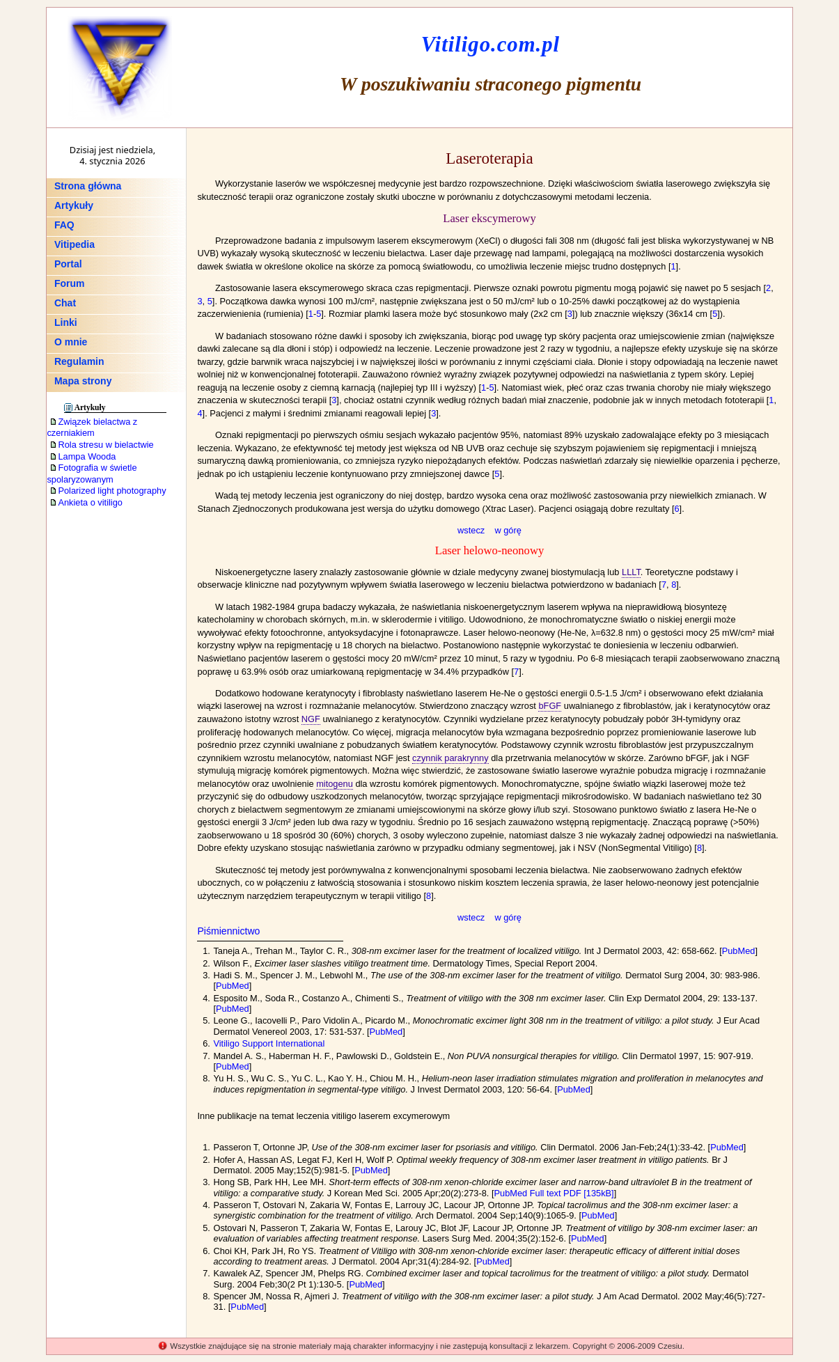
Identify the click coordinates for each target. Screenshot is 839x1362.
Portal (68, 263)
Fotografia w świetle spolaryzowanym (91, 473)
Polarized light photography (107, 490)
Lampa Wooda (82, 456)
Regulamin (79, 361)
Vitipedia (74, 244)
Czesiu (670, 1346)
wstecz (471, 530)
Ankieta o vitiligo (85, 502)
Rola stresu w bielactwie (101, 444)
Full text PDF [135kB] (572, 1193)
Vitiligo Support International (268, 1043)
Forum (69, 283)
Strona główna (87, 185)
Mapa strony (82, 380)
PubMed (738, 951)
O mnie (70, 341)
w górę (507, 530)
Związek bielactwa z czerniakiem (92, 427)
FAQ (64, 224)
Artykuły (73, 205)
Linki (65, 322)
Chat (65, 302)
